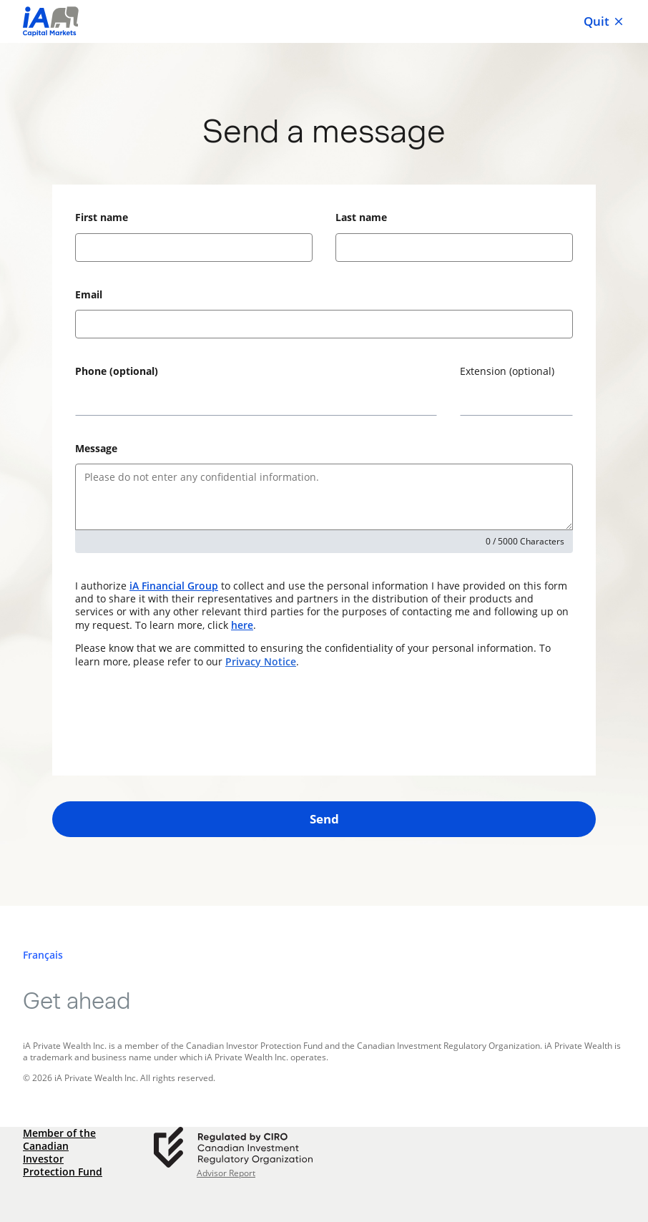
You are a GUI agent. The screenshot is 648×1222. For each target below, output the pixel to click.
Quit (604, 21)
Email (88, 294)
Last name (361, 217)
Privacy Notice (260, 661)
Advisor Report (226, 1173)
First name (101, 217)
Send (324, 819)
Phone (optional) (116, 371)
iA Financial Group (173, 585)
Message (96, 448)
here (242, 625)
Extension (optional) (507, 371)
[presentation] (184, 722)
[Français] (43, 955)
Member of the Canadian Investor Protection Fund (62, 1153)
